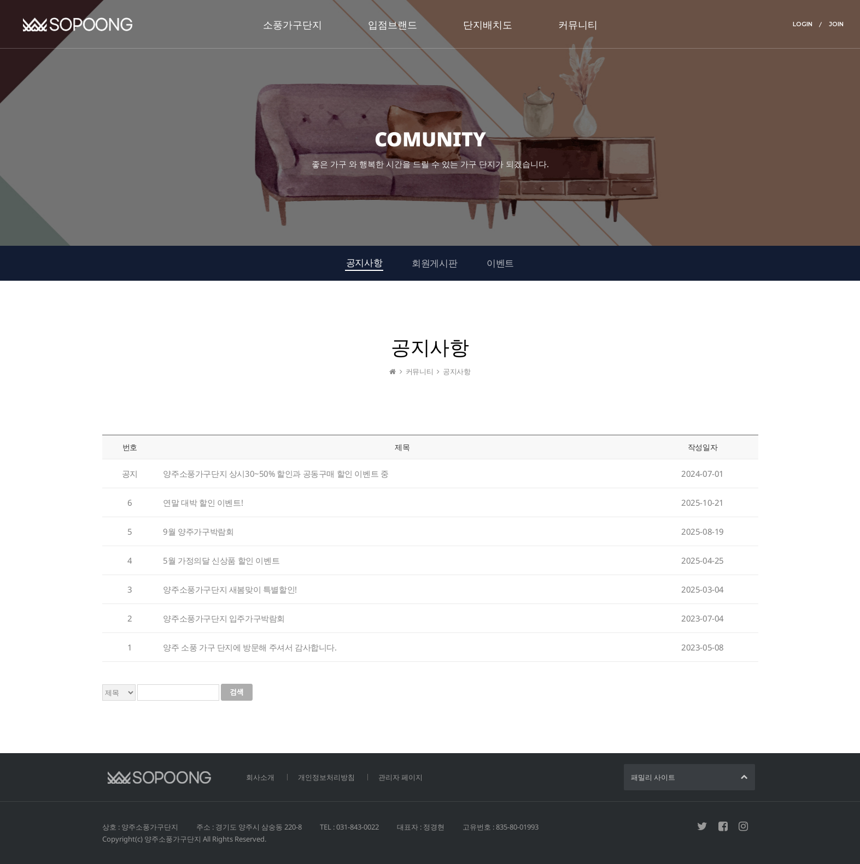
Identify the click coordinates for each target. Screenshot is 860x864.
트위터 (702, 826)
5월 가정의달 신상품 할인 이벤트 (221, 563)
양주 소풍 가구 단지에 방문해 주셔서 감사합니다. (249, 650)
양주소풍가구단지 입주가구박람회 (224, 621)
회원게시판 (434, 263)
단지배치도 (487, 24)
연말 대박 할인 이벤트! (203, 505)
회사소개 (260, 777)
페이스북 (723, 826)
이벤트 (500, 263)
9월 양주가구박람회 (198, 534)
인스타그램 (743, 826)
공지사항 (364, 262)
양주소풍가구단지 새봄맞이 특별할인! (229, 592)
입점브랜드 (392, 24)
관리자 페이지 (400, 777)
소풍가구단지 (292, 24)
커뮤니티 (578, 24)
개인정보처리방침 (326, 777)
